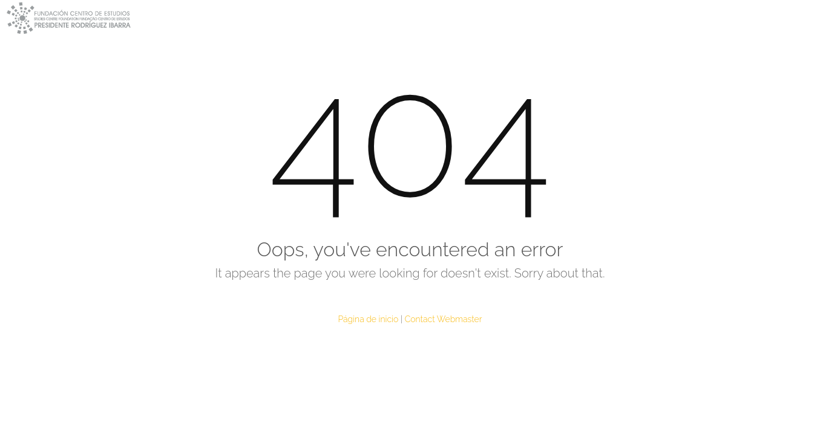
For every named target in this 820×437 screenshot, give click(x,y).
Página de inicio (368, 319)
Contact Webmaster (443, 319)
